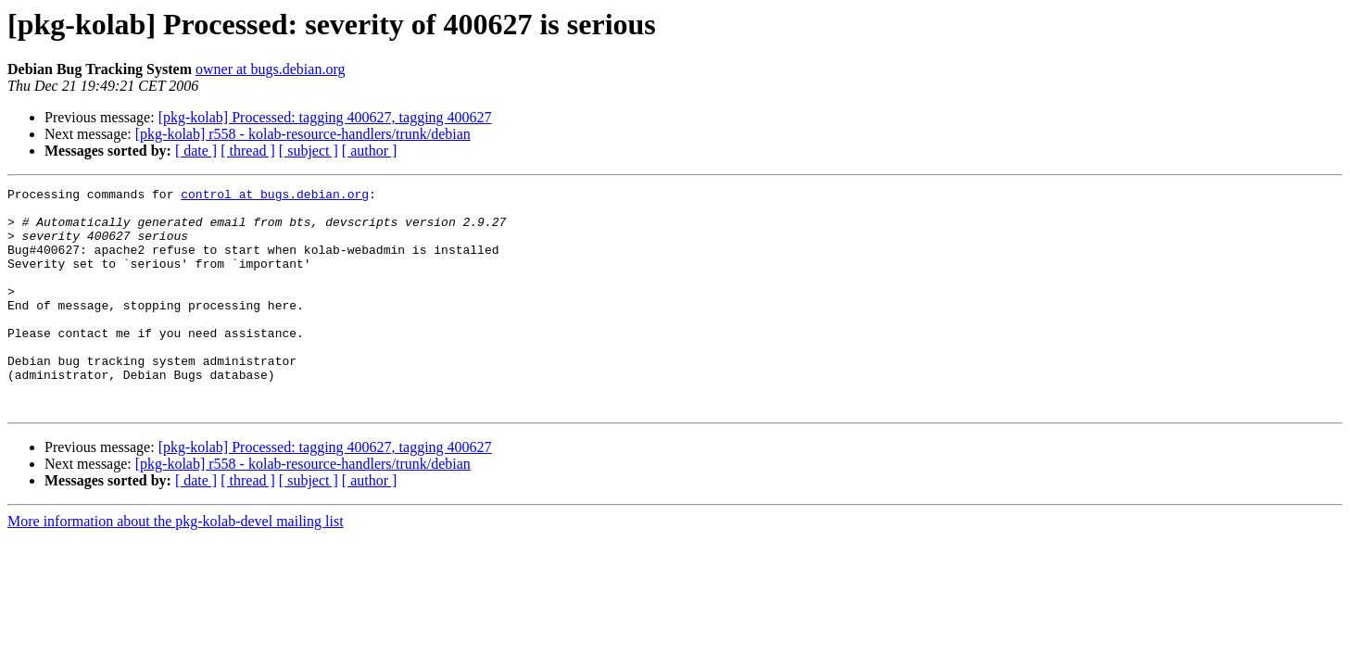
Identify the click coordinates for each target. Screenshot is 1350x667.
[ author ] (369, 150)
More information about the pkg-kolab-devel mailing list (175, 565)
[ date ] (196, 150)
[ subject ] (308, 150)
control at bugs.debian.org (275, 196)
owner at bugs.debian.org (270, 69)
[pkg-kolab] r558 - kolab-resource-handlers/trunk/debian (303, 134)
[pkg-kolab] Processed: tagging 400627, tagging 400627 (325, 117)
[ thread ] (248, 150)
